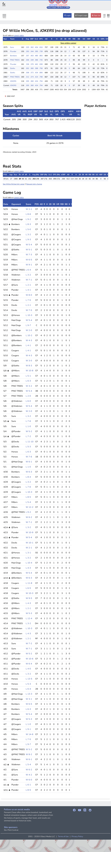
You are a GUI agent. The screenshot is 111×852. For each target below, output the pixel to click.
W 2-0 (29, 330)
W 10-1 (29, 542)
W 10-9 (29, 532)
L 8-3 (28, 224)
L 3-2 (28, 234)
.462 (36, 64)
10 (69, 56)
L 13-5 (29, 678)
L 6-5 (28, 588)
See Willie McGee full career (13, 184)
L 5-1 (28, 375)
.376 (32, 64)
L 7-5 (28, 300)
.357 (27, 56)
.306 (27, 60)
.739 (41, 51)
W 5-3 (29, 613)
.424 (36, 77)
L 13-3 (29, 693)
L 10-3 (29, 315)
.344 (32, 51)
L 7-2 (28, 436)
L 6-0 (28, 401)
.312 (27, 77)
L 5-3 (28, 446)
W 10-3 (29, 593)
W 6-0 (29, 779)
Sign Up (96, 15)
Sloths (12, 68)
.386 (36, 60)
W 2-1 (29, 209)
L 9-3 (28, 239)
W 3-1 (29, 699)
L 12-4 (29, 618)
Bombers (13, 56)
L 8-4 (28, 476)
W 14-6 (29, 734)
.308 (27, 72)
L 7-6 (28, 421)
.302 (27, 68)
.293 (27, 51)
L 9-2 (28, 219)
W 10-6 (29, 658)
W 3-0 (29, 360)
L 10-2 (29, 335)
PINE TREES (14, 60)
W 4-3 (29, 340)
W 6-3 (29, 471)
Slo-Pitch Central (11, 830)
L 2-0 (28, 395)
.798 (41, 77)
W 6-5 (29, 259)
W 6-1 (29, 461)
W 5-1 (29, 249)
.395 (36, 51)
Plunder (13, 51)
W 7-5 (29, 310)
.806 (41, 72)
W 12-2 (29, 507)
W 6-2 (29, 517)
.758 (41, 68)
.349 (32, 60)
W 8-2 (29, 754)
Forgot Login (81, 15)
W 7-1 (29, 279)
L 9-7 (28, 325)
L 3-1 (28, 552)
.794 (41, 81)
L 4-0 (28, 668)
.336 (27, 64)
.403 (32, 56)
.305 (27, 81)
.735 (41, 60)
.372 (32, 72)
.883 (41, 56)
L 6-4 (28, 269)
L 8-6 (28, 214)
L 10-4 (29, 562)
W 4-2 (29, 774)
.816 (41, 47)
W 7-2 (29, 643)
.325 (27, 47)
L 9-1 (28, 729)
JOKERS (13, 81)
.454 (36, 47)
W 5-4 (29, 244)
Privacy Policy (77, 836)
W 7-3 (29, 254)
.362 (32, 47)
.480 (36, 56)
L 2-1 (28, 284)
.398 (36, 68)
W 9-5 (29, 598)
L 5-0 (28, 229)
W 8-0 (29, 295)
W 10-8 (29, 370)
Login (67, 15)
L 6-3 (28, 380)
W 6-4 (29, 663)
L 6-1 (28, 784)
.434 (36, 72)
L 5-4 (28, 502)
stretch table (19, 35)
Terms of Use (63, 836)
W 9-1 (29, 264)
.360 (32, 68)
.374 (32, 77)
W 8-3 (29, 365)
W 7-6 (29, 456)
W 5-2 (29, 431)
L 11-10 (29, 441)
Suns (12, 47)
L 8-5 (28, 497)
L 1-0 (28, 426)
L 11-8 (29, 583)
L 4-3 (28, 567)
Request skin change (34, 184)
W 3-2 (29, 386)
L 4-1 (28, 289)
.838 (41, 64)
